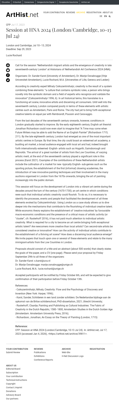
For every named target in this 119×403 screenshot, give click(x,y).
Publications (40, 352)
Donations (11, 391)
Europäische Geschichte (68, 2)
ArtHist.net (85, 2)
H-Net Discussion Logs (73, 356)
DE (101, 16)
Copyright (10, 383)
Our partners (12, 398)
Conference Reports (43, 360)
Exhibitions (39, 356)
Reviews (70, 12)
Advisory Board (13, 395)
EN (105, 16)
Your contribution (54, 12)
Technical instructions (16, 380)
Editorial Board (13, 369)
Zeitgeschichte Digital (46, 2)
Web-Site (66, 352)
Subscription (12, 372)
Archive (80, 12)
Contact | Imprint (14, 387)
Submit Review (13, 352)
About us (108, 12)
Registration (93, 12)
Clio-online (6, 2)
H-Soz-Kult (17, 2)
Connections (29, 2)
